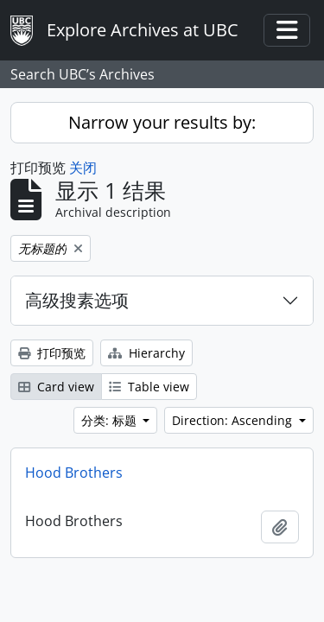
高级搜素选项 (77, 300)
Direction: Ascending (233, 420)
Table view (149, 386)
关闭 (83, 167)
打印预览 (52, 353)
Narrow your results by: (162, 122)
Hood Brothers (74, 472)
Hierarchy (146, 353)
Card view (56, 386)
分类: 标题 (110, 420)
